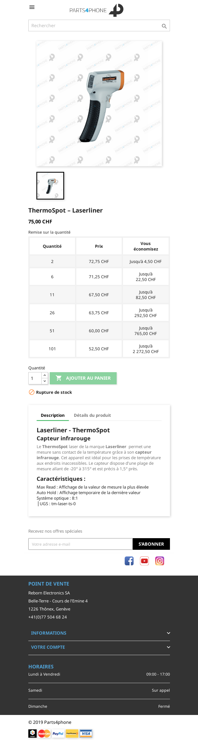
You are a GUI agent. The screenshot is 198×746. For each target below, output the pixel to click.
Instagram (159, 560)
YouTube (144, 560)
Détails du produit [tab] (92, 415)
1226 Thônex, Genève (49, 609)
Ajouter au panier (83, 378)
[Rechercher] (99, 25)
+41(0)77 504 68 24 (47, 617)
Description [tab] (53, 415)
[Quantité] (35, 378)
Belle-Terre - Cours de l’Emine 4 (58, 601)
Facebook (129, 560)
